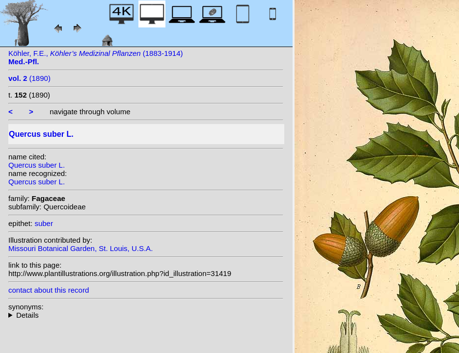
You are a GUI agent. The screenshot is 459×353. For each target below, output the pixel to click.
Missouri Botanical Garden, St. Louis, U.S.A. (80, 248)
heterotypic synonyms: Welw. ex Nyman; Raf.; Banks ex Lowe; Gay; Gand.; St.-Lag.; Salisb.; (145, 315)
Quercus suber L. (36, 165)
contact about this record (48, 290)
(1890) (29, 78)
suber (43, 223)
